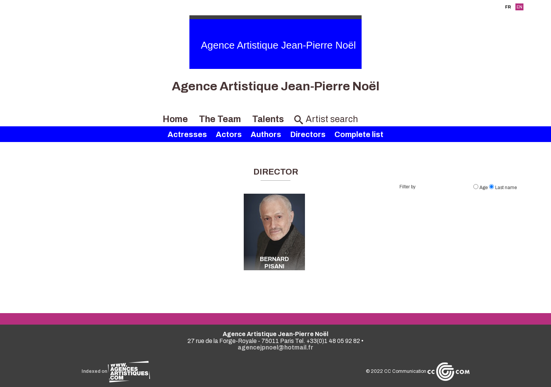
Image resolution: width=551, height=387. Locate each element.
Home (175, 119)
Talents (268, 119)
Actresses (187, 134)
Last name (503, 187)
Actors (229, 134)
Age (481, 187)
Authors (266, 134)
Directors (308, 134)
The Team (220, 119)
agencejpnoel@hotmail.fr (275, 347)
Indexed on (116, 371)
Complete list (358, 134)
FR (508, 7)
